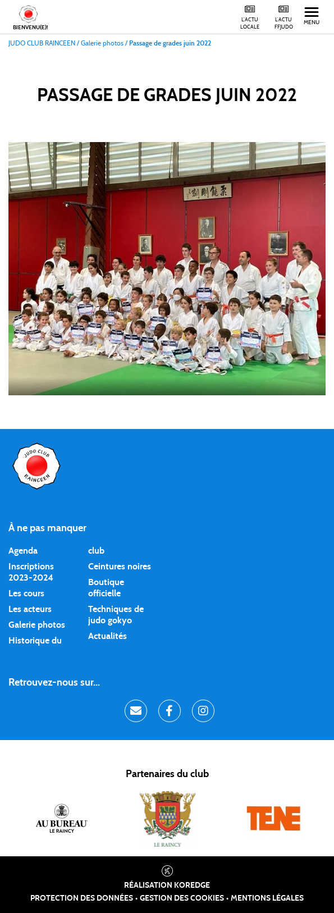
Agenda (23, 550)
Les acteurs (30, 609)
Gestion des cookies (182, 898)
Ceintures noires (119, 566)
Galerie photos (36, 624)
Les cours (26, 593)
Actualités (107, 636)
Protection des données (81, 898)
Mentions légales (267, 898)
